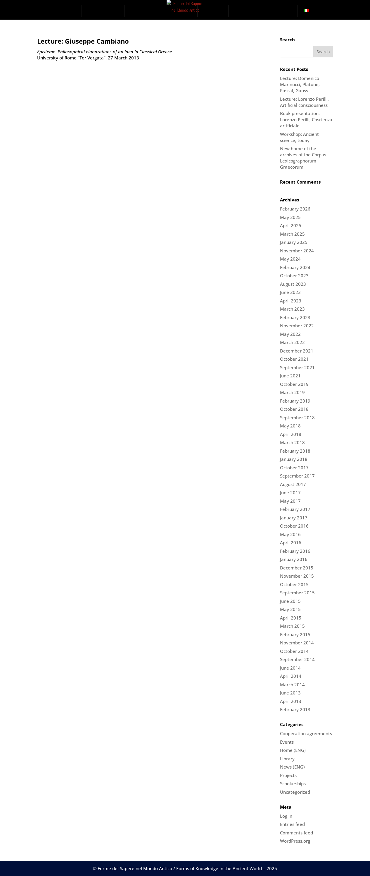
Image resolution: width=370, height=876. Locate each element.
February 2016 (295, 551)
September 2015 (297, 593)
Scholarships (293, 783)
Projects (184, 10)
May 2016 (290, 534)
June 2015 (290, 601)
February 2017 (295, 509)
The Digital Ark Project (261, 10)
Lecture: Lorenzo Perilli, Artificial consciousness (304, 102)
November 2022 (297, 325)
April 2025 (290, 225)
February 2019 (295, 401)
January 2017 (293, 518)
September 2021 (297, 367)
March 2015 (292, 626)
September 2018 (297, 417)
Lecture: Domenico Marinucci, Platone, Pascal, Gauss (300, 84)
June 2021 (290, 376)
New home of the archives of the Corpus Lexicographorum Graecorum (303, 158)
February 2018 (295, 451)
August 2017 (293, 484)
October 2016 (294, 526)
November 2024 (297, 251)
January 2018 (293, 459)
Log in (286, 816)
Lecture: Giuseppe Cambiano (83, 41)
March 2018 (292, 442)
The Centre (106, 10)
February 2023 (295, 317)
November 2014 (297, 643)
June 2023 (290, 292)
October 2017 (294, 467)
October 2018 (294, 409)
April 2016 (290, 542)
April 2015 (290, 618)
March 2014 (292, 684)
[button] (293, 11)
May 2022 (290, 334)
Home (71, 10)
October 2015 (294, 584)
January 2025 (293, 242)
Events (216, 10)
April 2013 (290, 701)
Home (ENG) (293, 750)
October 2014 (294, 651)
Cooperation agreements (306, 733)
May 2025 (290, 217)
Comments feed (296, 833)
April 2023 (290, 301)
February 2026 (295, 209)
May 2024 (290, 259)
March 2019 (292, 392)
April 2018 (290, 434)
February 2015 (295, 634)
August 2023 (293, 284)
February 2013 (295, 709)
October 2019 (294, 384)
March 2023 (292, 309)
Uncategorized (295, 792)
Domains (147, 10)
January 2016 (293, 559)
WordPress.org (295, 841)
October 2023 (294, 275)
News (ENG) (292, 767)
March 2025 (292, 234)
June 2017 (290, 492)
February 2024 (295, 267)
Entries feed (292, 824)
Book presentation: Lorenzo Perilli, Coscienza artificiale (306, 119)
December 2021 (296, 351)
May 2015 (290, 609)
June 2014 (290, 668)
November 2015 (297, 576)
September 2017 (297, 476)
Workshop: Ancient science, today (299, 137)
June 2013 (290, 693)
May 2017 (290, 501)
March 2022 (292, 342)
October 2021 (294, 359)
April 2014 (290, 676)
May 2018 (290, 426)
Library (287, 759)
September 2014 (297, 659)
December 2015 (296, 568)
